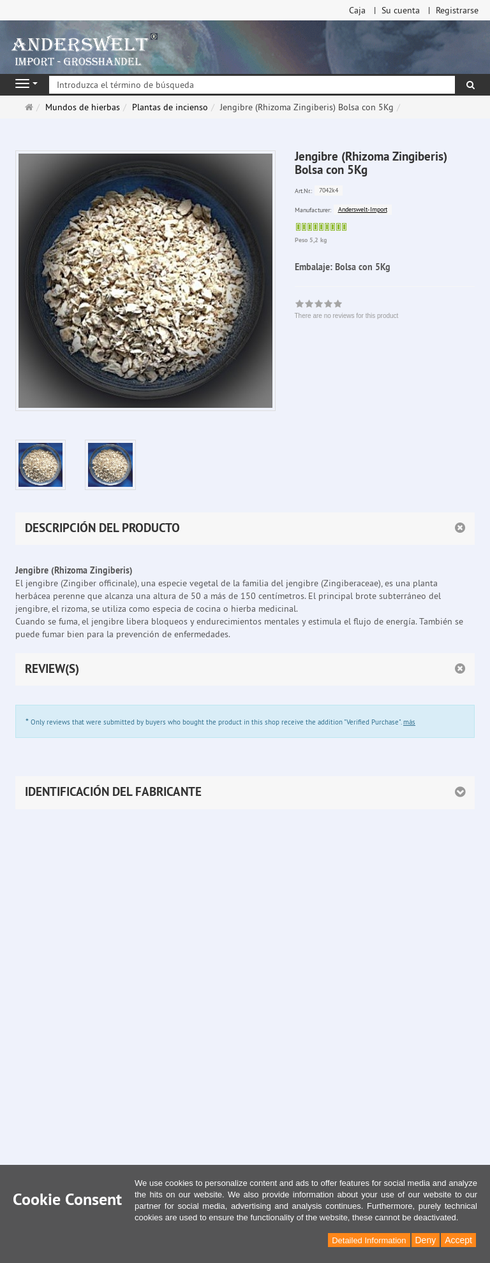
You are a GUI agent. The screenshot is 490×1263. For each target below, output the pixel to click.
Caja (357, 10)
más (409, 722)
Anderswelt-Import (362, 209)
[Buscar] (470, 84)
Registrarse (457, 10)
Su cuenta (401, 10)
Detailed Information (369, 1240)
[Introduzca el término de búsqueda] (252, 85)
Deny (425, 1240)
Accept (458, 1240)
